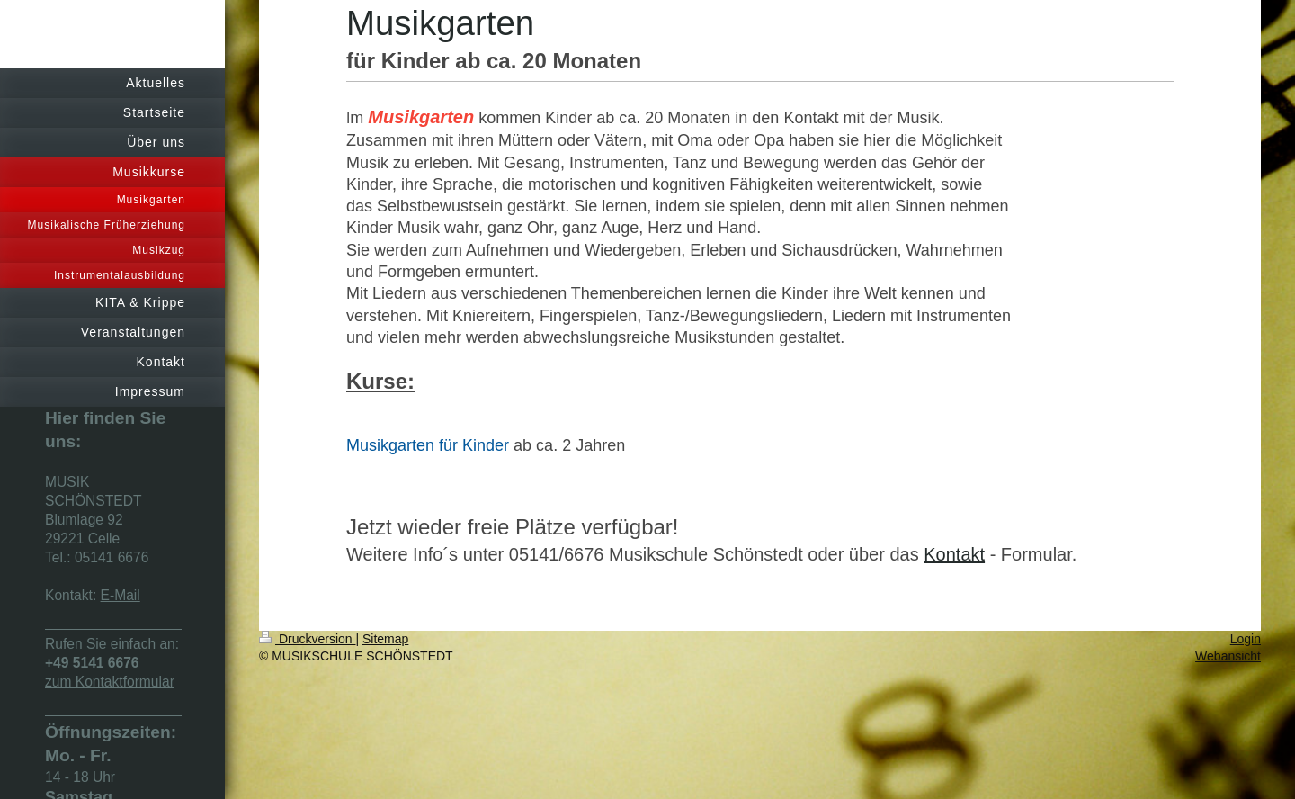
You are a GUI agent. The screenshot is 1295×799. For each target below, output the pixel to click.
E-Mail (120, 595)
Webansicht (1228, 656)
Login (1245, 639)
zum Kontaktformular (109, 681)
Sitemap (385, 639)
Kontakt (954, 554)
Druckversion (307, 639)
